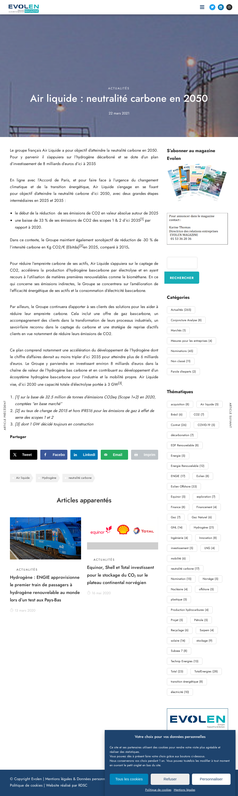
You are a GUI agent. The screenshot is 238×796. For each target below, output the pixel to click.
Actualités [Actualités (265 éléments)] (181, 310)
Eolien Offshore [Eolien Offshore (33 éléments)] (184, 486)
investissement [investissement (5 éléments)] (182, 548)
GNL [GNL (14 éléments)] (177, 527)
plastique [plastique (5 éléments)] (179, 599)
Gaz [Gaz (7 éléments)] (176, 517)
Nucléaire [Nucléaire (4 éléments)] (179, 589)
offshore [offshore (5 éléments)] (206, 589)
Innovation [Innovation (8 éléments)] (208, 538)
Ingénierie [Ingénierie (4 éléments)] (179, 538)
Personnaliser (211, 786)
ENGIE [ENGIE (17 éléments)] (178, 476)
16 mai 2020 (99, 592)
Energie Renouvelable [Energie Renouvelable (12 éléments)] (187, 466)
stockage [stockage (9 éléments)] (204, 640)
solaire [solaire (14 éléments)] (178, 640)
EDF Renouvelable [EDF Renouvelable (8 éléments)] (185, 445)
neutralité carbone (80, 478)
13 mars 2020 (22, 610)
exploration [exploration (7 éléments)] (206, 496)
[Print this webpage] (144, 455)
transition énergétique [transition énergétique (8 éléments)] (187, 681)
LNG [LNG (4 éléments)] (209, 548)
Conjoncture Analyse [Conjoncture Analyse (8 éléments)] (186, 320)
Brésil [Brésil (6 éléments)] (177, 414)
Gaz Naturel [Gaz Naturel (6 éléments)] (202, 517)
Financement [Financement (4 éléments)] (206, 507)
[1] (142, 219)
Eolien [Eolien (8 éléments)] (202, 476)
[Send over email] (114, 455)
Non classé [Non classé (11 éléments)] (180, 361)
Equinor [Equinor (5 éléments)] (178, 496)
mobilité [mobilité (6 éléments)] (178, 558)
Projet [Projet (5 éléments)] (177, 620)
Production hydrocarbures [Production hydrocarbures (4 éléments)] (190, 610)
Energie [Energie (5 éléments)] (178, 455)
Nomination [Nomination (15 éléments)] (181, 579)
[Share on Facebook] (54, 455)
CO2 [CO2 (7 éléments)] (199, 414)
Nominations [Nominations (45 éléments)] (182, 351)
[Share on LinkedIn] (84, 455)
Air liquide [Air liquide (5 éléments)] (209, 404)
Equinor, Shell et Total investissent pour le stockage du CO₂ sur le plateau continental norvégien (120, 575)
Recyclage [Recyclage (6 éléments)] (180, 630)
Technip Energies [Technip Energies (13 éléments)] (184, 661)
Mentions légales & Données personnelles (78, 779)
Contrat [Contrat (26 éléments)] (179, 425)
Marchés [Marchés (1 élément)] (178, 330)
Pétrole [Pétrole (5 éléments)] (201, 620)
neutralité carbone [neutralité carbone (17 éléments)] (185, 568)
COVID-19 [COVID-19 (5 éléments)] (206, 425)
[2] (81, 245)
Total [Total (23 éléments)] (177, 671)
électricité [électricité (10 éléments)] (180, 692)
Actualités (119, 88)
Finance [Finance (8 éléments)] (178, 507)
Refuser (170, 786)
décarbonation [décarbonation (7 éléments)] (182, 435)
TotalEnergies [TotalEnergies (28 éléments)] (206, 671)
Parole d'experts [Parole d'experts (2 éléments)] (183, 371)
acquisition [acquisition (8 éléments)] (180, 404)
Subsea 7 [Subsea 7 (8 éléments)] (179, 651)
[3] (120, 383)
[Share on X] (23, 455)
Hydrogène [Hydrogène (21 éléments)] (204, 527)
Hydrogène (49, 478)
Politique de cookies (26, 785)
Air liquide (23, 478)
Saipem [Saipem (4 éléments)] (207, 630)
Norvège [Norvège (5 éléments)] (210, 579)
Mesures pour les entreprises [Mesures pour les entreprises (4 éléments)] (191, 341)
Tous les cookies (129, 786)
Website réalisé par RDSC (66, 785)
